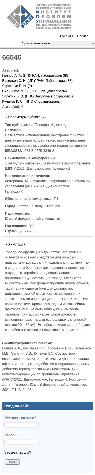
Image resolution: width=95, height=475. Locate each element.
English (83, 36)
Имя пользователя (20, 418)
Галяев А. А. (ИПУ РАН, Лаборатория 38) (35, 75)
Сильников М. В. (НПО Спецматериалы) (34, 91)
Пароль (11, 435)
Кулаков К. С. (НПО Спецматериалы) (32, 101)
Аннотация (17, 244)
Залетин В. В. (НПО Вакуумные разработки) (37, 96)
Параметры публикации (27, 117)
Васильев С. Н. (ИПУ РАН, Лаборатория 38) (37, 81)
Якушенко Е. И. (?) (17, 86)
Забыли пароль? (17, 452)
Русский (66, 36)
